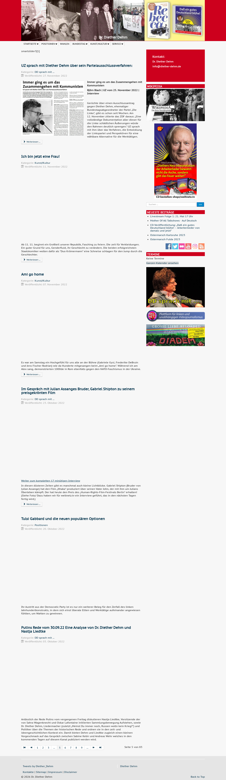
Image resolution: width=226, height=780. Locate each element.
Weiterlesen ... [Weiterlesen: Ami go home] (31, 374)
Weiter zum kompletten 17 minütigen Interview (50, 480)
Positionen (41, 525)
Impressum (55, 772)
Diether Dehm (128, 766)
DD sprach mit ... (44, 71)
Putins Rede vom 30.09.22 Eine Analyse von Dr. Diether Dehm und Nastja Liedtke (76, 629)
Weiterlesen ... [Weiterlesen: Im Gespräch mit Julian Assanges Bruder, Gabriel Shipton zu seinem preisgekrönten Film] (31, 504)
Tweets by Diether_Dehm (38, 766)
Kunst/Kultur (42, 162)
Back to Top (198, 776)
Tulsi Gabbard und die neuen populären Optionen (63, 519)
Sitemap (41, 772)
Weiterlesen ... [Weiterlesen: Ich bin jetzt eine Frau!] (31, 259)
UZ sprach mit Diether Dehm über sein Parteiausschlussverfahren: (76, 65)
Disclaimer (70, 772)
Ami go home (32, 274)
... (54, 747)
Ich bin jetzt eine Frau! (40, 156)
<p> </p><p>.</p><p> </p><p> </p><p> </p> (81, 205)
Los (200, 204)
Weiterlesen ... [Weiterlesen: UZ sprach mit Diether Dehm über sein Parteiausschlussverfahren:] (31, 141)
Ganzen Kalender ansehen (162, 263)
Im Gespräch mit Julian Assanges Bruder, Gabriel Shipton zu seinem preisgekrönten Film (78, 391)
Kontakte (28, 772)
